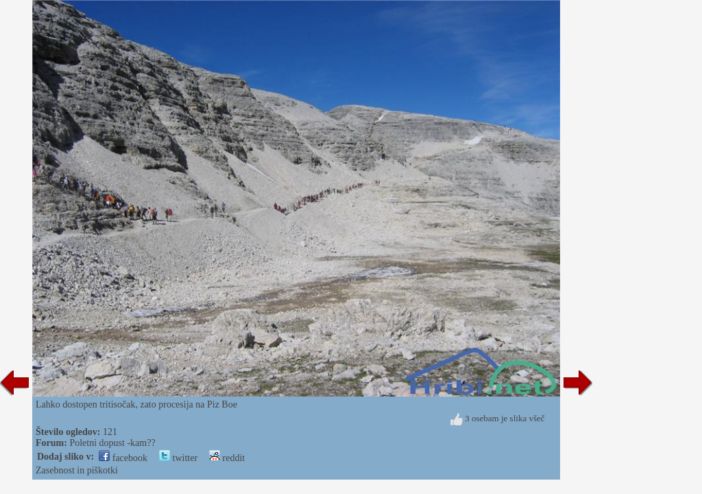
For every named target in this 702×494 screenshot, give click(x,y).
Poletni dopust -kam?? (112, 443)
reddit (227, 458)
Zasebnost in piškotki (77, 470)
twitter (178, 458)
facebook (123, 458)
